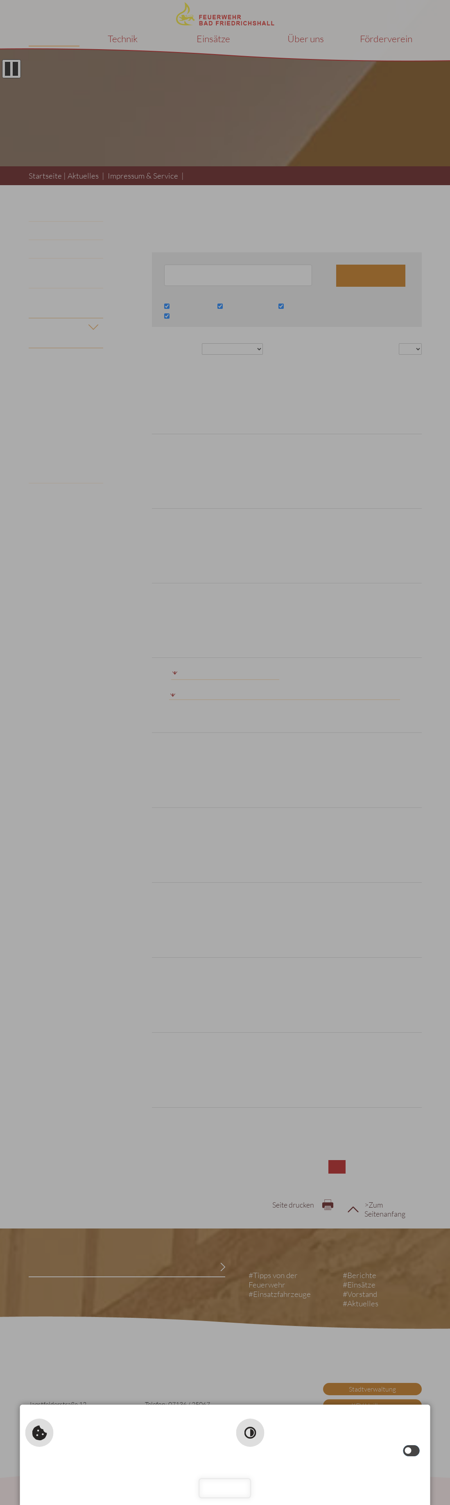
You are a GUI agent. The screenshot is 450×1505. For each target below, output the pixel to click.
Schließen (225, 1488)
